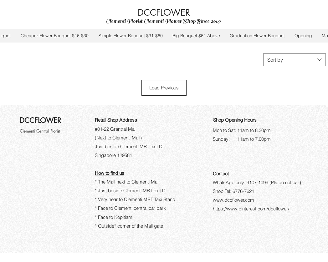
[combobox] (294, 59)
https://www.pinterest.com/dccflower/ (251, 209)
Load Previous (164, 88)
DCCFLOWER (165, 12)
